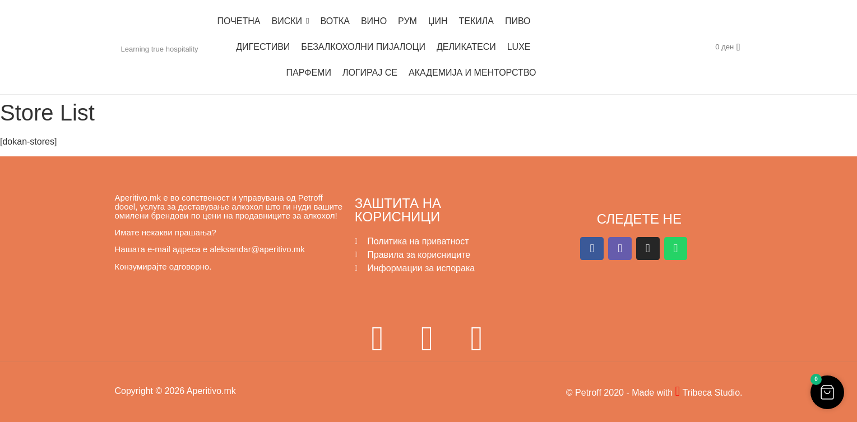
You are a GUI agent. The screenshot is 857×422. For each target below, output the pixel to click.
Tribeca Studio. (711, 392)
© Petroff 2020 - (599, 392)
